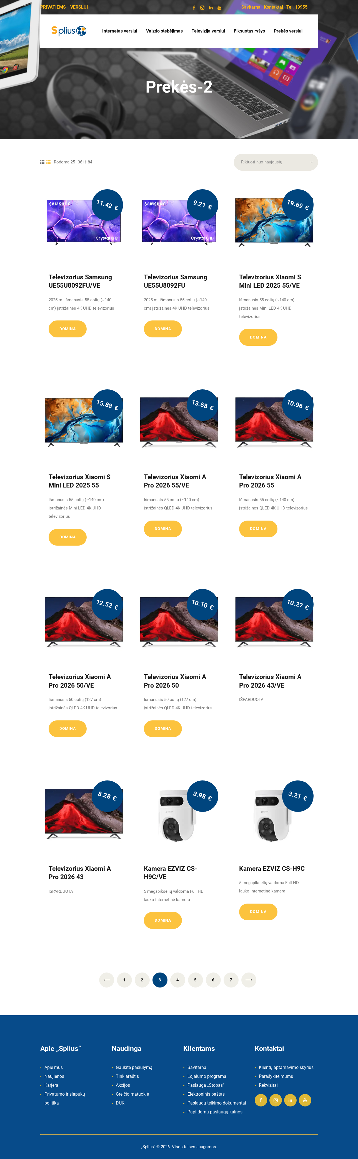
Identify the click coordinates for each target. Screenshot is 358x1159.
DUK (120, 1103)
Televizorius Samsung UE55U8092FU (175, 281)
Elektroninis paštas (206, 1094)
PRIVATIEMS (53, 7)
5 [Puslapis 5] (195, 980)
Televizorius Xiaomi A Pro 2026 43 (80, 873)
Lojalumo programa (206, 1076)
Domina (67, 329)
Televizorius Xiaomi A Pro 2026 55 (270, 481)
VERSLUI (79, 7)
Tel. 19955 (296, 7)
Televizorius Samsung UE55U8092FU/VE (80, 281)
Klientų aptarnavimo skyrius (286, 1067)
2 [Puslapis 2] (142, 980)
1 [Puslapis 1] (124, 980)
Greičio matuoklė (132, 1094)
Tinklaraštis (127, 1076)
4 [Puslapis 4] (177, 980)
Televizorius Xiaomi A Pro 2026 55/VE (175, 481)
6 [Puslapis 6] (213, 980)
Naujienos (54, 1076)
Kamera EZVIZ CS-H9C (272, 868)
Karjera (51, 1085)
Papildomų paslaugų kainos (214, 1112)
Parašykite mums (276, 1076)
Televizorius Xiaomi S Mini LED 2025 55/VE (270, 281)
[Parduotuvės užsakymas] (276, 162)
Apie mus (53, 1067)
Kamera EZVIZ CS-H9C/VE (170, 873)
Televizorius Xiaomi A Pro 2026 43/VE (270, 681)
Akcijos (123, 1085)
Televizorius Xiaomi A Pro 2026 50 (175, 681)
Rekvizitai (268, 1085)
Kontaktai (273, 7)
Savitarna (251, 7)
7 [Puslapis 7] (231, 980)
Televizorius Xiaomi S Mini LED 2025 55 (80, 481)
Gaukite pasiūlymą (134, 1067)
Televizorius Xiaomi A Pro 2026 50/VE (80, 681)
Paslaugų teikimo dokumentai (216, 1103)
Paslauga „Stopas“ (205, 1085)
